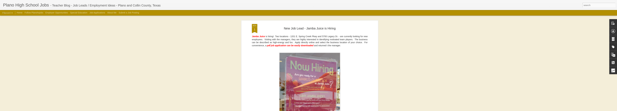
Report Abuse (361, 109)
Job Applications (97, 12)
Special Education (78, 12)
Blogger (352, 109)
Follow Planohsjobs (34, 12)
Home (19, 12)
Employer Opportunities (56, 12)
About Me (111, 12)
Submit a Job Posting (129, 12)
